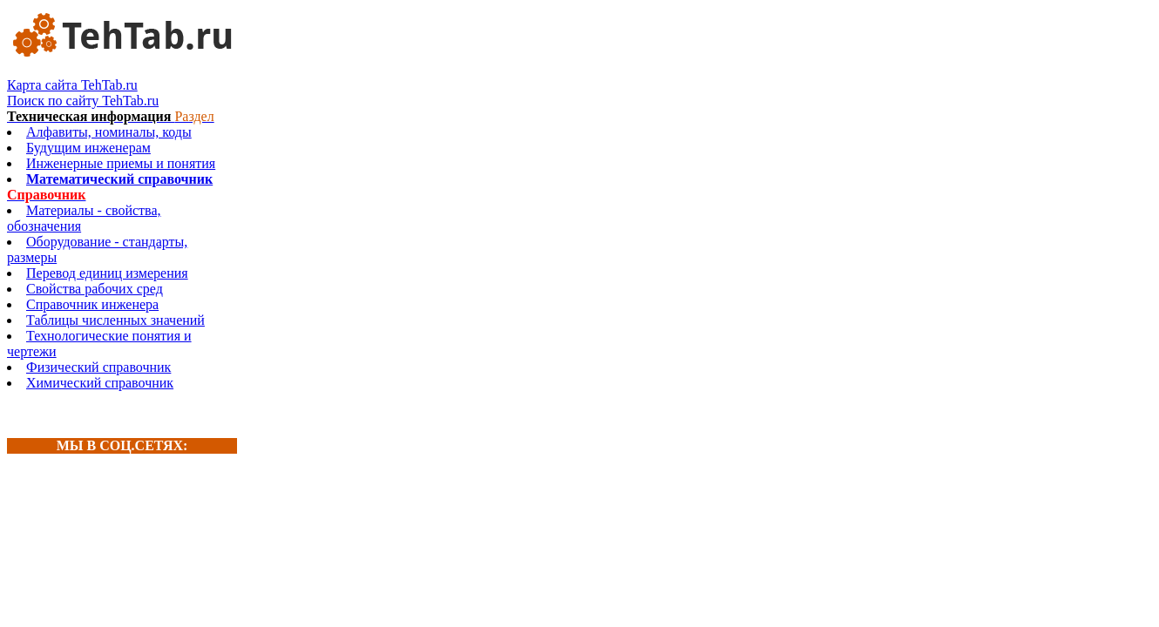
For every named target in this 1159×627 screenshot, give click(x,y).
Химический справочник (99, 382)
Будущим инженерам (88, 147)
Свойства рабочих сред (94, 288)
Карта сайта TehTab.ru (72, 85)
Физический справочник (98, 367)
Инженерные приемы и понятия (120, 163)
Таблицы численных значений (115, 320)
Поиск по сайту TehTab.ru (83, 100)
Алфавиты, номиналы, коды (109, 132)
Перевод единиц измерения (107, 273)
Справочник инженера (92, 304)
